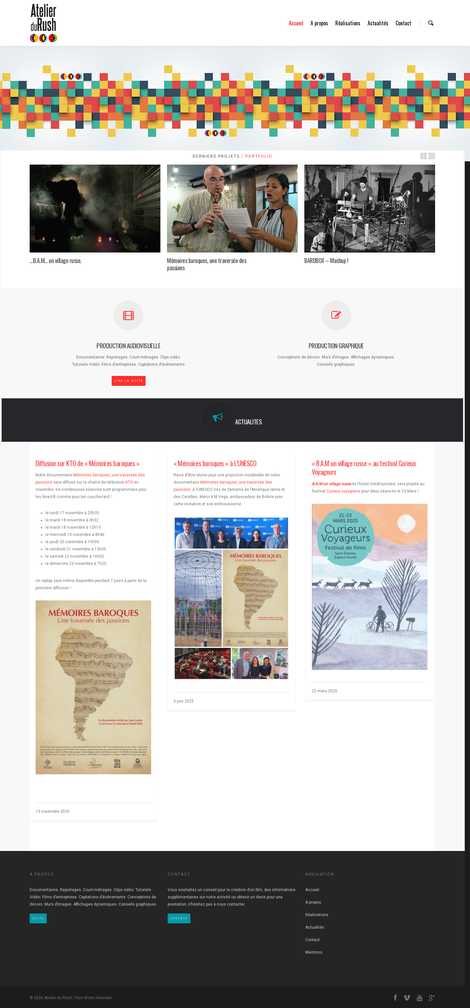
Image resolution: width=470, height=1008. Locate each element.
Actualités (378, 23)
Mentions (313, 952)
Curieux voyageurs (343, 491)
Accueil (296, 23)
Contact (403, 23)
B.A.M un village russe (331, 484)
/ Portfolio (256, 156)
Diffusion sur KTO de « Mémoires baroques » (87, 463)
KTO (129, 482)
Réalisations (347, 23)
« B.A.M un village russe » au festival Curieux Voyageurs (364, 467)
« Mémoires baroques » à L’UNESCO (215, 463)
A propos (319, 23)
